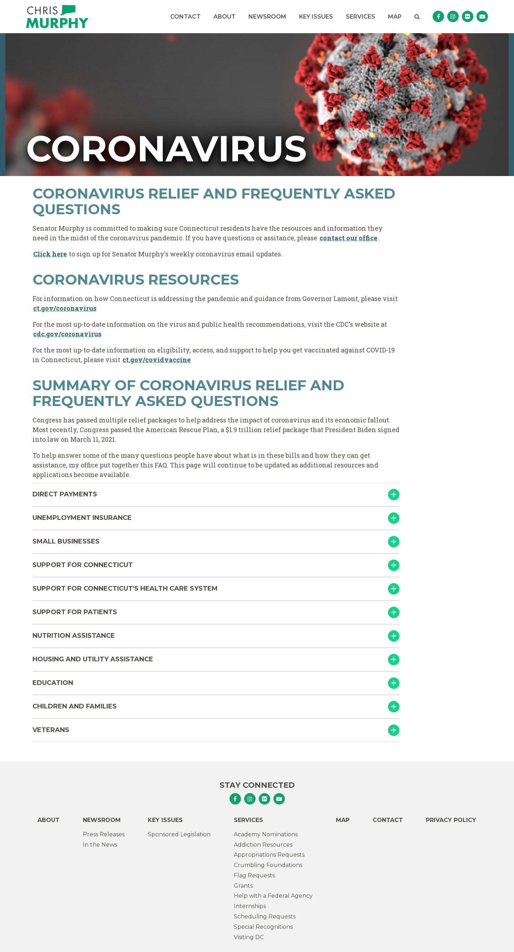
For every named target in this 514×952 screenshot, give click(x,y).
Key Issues (316, 16)
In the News (100, 844)
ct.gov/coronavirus (64, 308)
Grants (243, 885)
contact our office (348, 238)
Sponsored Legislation (179, 834)
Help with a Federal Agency (273, 895)
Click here (50, 254)
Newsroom (267, 16)
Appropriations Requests (269, 854)
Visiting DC (249, 937)
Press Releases (104, 834)
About (224, 16)
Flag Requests (254, 875)
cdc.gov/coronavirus (67, 334)
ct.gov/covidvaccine (156, 359)
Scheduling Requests (265, 916)
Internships (250, 906)
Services (360, 16)
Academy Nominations (266, 834)
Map (395, 16)
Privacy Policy (451, 820)
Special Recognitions (263, 926)
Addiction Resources (263, 844)
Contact (185, 16)
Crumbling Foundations (268, 865)
